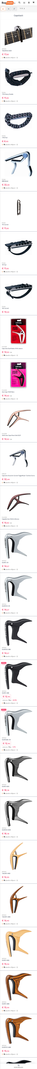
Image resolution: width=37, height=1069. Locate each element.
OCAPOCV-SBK (6, 649)
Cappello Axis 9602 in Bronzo (10, 519)
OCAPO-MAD (5, 960)
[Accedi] (29, 3)
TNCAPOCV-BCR (7, 51)
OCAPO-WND (5, 1004)
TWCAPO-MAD (6, 873)
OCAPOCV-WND (6, 1047)
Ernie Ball (4, 346)
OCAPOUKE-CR (6, 740)
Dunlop (4, 92)
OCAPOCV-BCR (6, 830)
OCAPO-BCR (5, 786)
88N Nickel (5, 181)
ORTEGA (4, 49)
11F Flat (4, 265)
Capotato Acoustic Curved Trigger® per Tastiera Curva (18, 475)
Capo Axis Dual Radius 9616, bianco (12, 348)
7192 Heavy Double (7, 94)
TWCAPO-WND (6, 917)
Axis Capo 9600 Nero (8, 392)
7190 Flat (5, 137)
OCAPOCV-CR (6, 606)
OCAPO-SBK (5, 693)
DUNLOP (4, 473)
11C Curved (5, 224)
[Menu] (24, 3)
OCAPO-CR (5, 562)
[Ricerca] (19, 3)
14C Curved (5, 308)
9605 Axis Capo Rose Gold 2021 (11, 435)
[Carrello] (33, 3)
